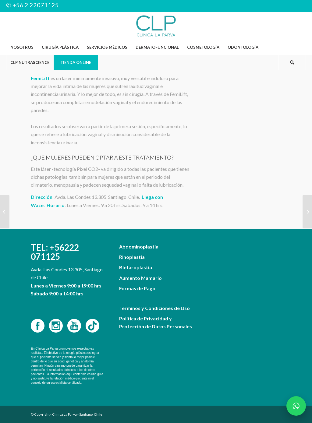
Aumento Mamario (140, 278)
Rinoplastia (132, 257)
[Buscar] (292, 62)
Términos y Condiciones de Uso (154, 308)
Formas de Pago (137, 288)
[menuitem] (21, 47)
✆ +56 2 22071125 (32, 5)
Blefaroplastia (135, 267)
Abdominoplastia (138, 246)
